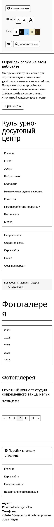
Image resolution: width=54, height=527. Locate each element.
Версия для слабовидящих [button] (21, 491)
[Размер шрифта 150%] (24, 20)
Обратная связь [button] (14, 242)
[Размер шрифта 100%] (18, 20)
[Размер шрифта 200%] (30, 20)
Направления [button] (12, 235)
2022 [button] (7, 329)
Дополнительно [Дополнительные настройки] (26, 44)
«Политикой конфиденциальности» (24, 97)
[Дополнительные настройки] (9, 44)
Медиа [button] (8, 221)
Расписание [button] (11, 214)
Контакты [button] (10, 199)
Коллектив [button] (10, 183)
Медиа (34, 282)
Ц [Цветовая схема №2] (21, 31)
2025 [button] (7, 352)
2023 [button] (7, 337)
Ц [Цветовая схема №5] (37, 31)
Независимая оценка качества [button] (23, 191)
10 (19, 418)
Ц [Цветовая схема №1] (16, 32)
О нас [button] (8, 161)
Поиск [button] (8, 258)
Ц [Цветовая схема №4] (32, 31)
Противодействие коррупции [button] (22, 206)
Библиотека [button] (12, 176)
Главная (22, 282)
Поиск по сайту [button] (13, 484)
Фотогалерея (15, 286)
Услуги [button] (8, 168)
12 (32, 418)
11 (26, 418)
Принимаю (13, 106)
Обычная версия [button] (14, 265)
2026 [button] (7, 360)
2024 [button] (7, 345)
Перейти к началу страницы (20, 453)
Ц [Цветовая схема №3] (27, 31)
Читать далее (10, 400)
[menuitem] (27, 153)
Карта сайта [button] (11, 250)
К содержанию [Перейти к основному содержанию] (18, 8)
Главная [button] (9, 153)
